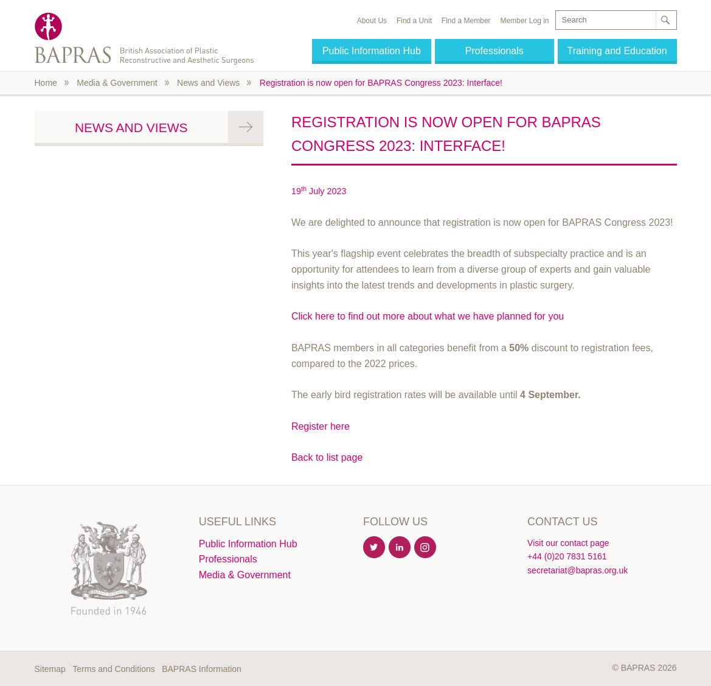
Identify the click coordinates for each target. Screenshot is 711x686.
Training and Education (617, 51)
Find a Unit (414, 20)
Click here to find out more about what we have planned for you (427, 316)
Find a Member (466, 20)
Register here (320, 426)
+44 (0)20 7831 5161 (566, 556)
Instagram (425, 547)
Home (46, 83)
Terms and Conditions (113, 669)
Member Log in (524, 20)
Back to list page (326, 457)
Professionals (494, 51)
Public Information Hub (371, 51)
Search (665, 20)
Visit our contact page (568, 543)
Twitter (374, 547)
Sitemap (50, 669)
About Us (372, 20)
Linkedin (400, 547)
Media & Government (117, 83)
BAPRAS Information (201, 669)
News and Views (208, 83)
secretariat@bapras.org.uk (577, 570)
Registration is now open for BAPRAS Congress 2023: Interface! (381, 83)
